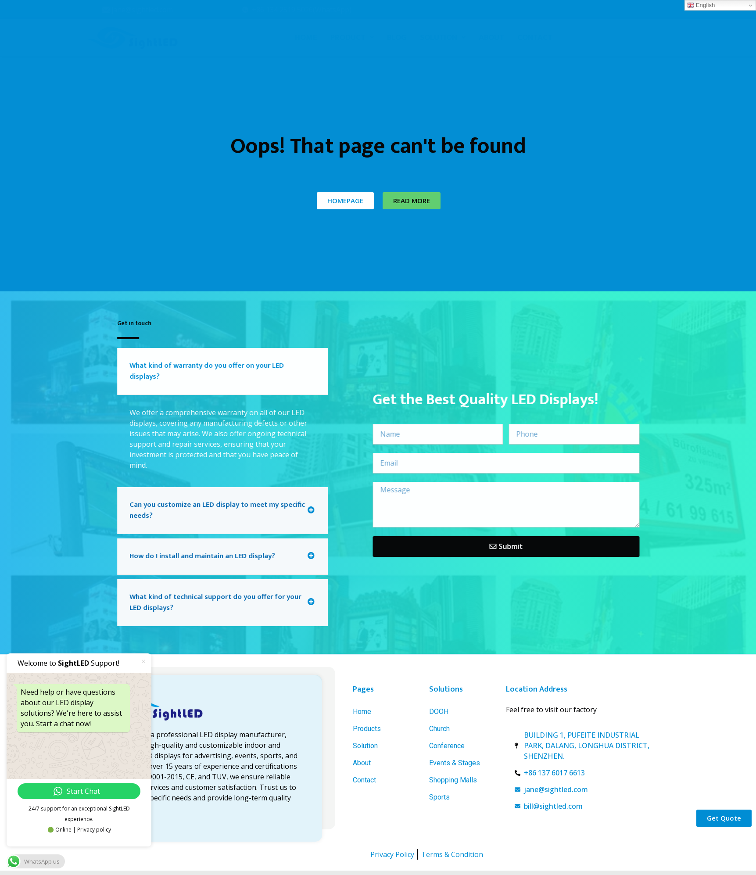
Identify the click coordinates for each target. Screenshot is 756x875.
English (701, 5)
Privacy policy (94, 829)
